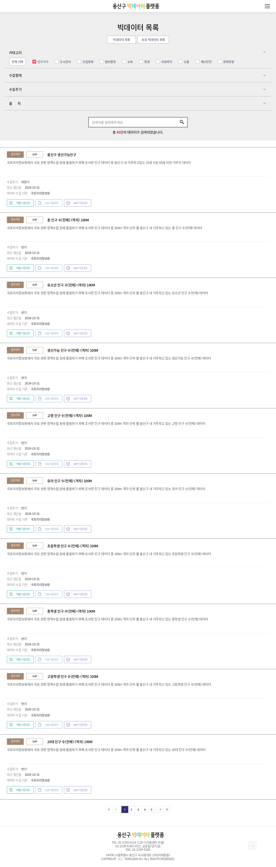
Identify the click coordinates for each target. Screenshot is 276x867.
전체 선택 (17, 61)
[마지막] (167, 809)
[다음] (160, 809)
